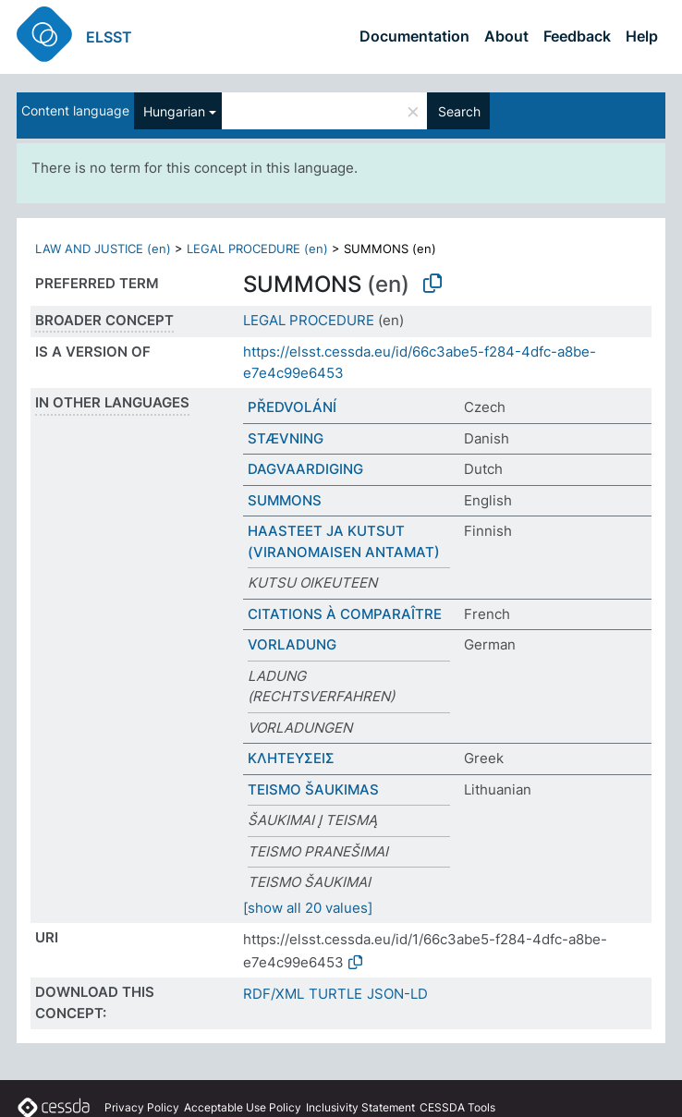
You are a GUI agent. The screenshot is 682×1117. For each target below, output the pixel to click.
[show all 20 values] (307, 908)
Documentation (414, 36)
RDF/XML (273, 993)
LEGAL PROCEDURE (308, 320)
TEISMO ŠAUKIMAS (313, 789)
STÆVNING (285, 438)
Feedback (577, 36)
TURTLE (335, 993)
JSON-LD (397, 993)
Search (459, 111)
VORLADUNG (292, 644)
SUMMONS (285, 500)
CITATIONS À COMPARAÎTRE (345, 614)
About (506, 36)
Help (642, 36)
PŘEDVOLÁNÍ (292, 407)
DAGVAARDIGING (305, 469)
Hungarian (174, 111)
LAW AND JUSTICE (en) (103, 248)
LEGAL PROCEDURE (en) (257, 248)
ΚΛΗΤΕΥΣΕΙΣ (291, 758)
